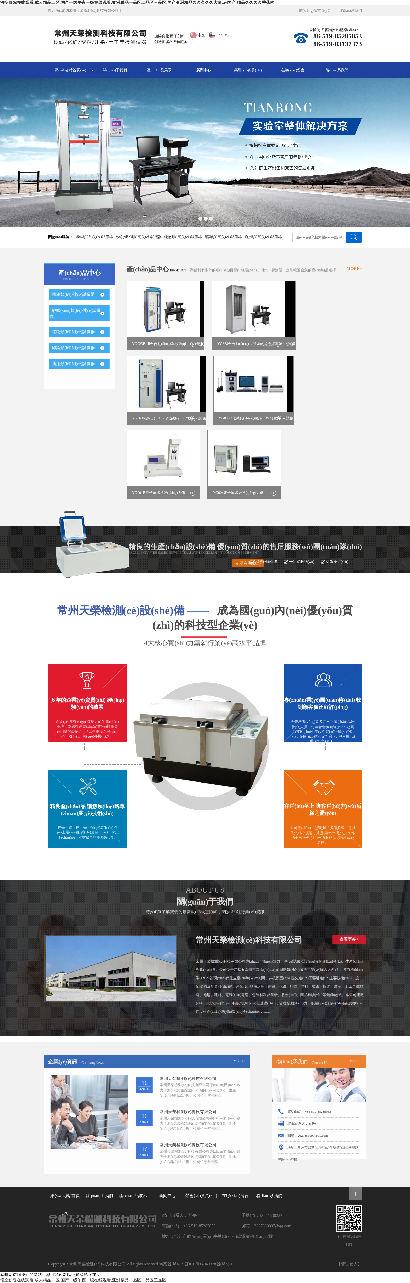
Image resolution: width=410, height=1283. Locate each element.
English (222, 35)
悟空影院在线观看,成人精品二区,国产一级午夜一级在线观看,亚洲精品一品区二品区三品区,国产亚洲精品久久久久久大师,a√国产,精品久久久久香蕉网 (137, 2)
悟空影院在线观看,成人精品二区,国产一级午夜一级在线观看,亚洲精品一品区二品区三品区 (83, 1280)
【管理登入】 (349, 1264)
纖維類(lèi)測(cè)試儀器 (94, 237)
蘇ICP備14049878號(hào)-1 (209, 1264)
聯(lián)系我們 (350, 11)
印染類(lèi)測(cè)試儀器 (223, 237)
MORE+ (354, 276)
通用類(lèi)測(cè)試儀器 (263, 237)
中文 (201, 35)
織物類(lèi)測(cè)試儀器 (183, 237)
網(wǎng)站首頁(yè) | (318, 11)
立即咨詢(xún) (248, 570)
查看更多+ (370, 939)
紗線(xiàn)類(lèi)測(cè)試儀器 (139, 237)
